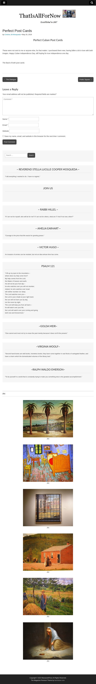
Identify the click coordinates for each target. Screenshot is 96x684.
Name (5, 119)
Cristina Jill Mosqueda (12, 34)
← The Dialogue (10, 79)
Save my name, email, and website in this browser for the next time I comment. (35, 136)
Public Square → (86, 79)
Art (48, 439)
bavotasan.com (59, 680)
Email (5, 125)
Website (5, 131)
